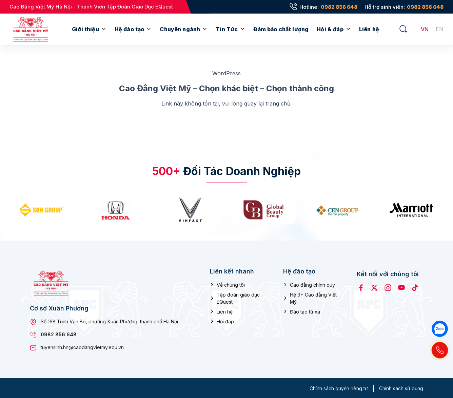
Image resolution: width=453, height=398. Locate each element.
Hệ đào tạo (129, 29)
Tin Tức (227, 29)
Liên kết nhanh (232, 270)
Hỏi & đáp (330, 29)
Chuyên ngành (180, 29)
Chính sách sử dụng (401, 388)
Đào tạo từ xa (305, 311)
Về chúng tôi (231, 284)
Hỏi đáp (225, 320)
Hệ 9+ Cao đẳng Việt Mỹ (313, 297)
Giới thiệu (85, 29)
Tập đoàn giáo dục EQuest (238, 297)
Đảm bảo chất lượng (281, 29)
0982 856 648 (339, 7)
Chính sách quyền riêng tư (339, 388)
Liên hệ (369, 29)
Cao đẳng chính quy (312, 284)
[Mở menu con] (103, 29)
